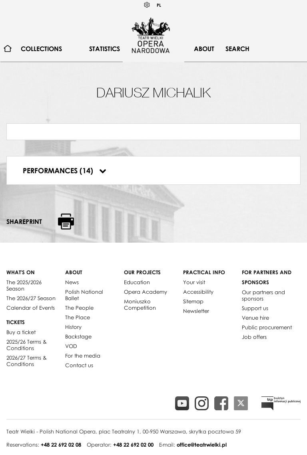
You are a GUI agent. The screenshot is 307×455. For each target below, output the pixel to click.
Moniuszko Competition (140, 304)
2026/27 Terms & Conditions (26, 360)
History (73, 327)
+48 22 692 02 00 (133, 444)
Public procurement (267, 327)
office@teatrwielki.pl (202, 444)
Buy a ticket (21, 332)
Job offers (254, 337)
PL (159, 5)
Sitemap (193, 301)
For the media (82, 355)
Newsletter (196, 311)
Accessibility (198, 292)
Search (237, 49)
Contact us (79, 365)
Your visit (194, 282)
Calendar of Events (30, 308)
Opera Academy (145, 292)
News (72, 282)
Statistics (104, 49)
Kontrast (147, 5)
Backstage (78, 336)
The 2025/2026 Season (24, 285)
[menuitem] (7, 49)
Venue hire (255, 318)
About (204, 49)
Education (137, 282)
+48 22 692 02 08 (61, 444)
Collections (41, 49)
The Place (77, 317)
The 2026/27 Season (31, 298)
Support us (255, 308)
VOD (71, 346)
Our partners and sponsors (263, 295)
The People (79, 308)
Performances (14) (64, 170)
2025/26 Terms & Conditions (26, 344)
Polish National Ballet (84, 295)
